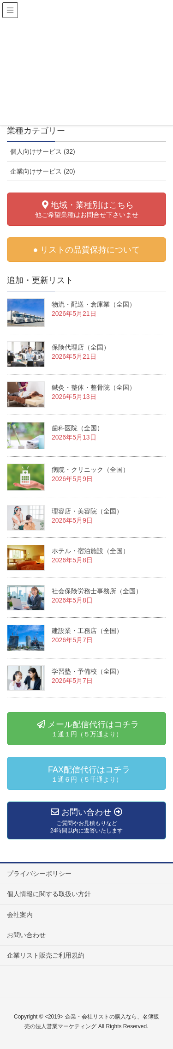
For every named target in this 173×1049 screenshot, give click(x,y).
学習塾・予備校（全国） (87, 671)
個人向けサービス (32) (42, 151)
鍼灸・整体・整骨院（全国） (94, 387)
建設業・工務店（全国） (87, 630)
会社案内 (20, 914)
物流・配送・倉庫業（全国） (94, 304)
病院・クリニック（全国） (90, 469)
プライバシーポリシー (39, 873)
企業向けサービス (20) (42, 171)
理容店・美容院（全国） (87, 511)
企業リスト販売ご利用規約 (45, 955)
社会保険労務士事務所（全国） (97, 591)
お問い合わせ (26, 935)
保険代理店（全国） (81, 347)
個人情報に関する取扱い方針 (49, 894)
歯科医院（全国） (77, 428)
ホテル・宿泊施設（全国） (90, 551)
